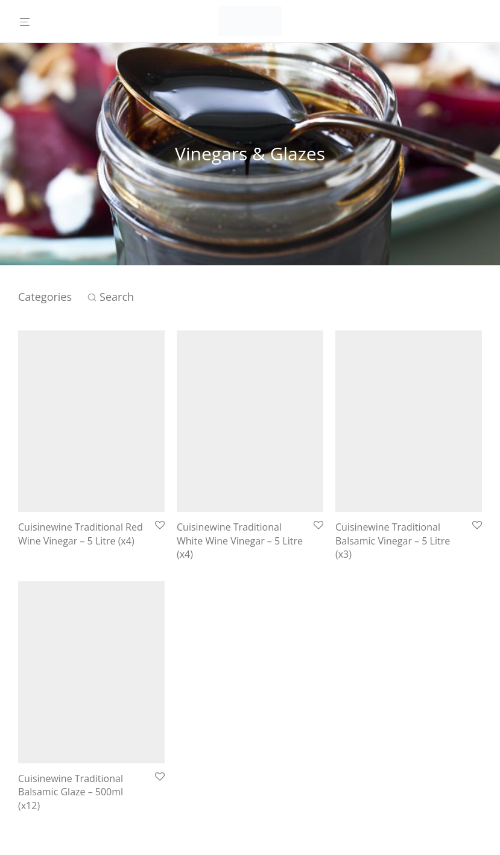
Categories (45, 296)
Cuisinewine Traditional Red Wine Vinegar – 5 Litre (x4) (80, 533)
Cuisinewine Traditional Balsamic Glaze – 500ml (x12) (70, 792)
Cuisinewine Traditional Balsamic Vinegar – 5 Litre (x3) (392, 540)
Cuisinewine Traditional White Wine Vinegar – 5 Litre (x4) (240, 540)
